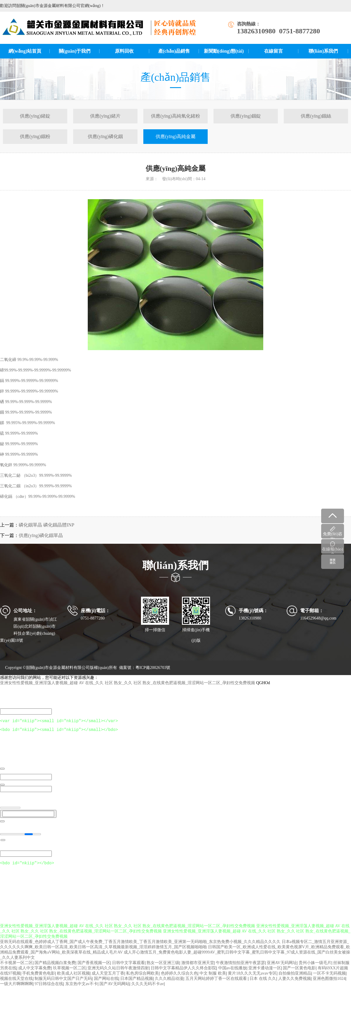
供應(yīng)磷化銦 (105, 136)
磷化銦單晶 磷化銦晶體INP (46, 524)
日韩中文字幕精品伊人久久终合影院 (183, 972)
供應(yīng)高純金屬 (175, 136)
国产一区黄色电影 (299, 972)
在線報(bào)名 (332, 547)
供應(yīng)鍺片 (105, 115)
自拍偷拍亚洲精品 (294, 977)
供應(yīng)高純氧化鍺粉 (175, 115)
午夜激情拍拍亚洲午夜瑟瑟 (240, 967)
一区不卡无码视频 (329, 977)
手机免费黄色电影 (38, 977)
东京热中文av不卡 (81, 988)
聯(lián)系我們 (323, 51)
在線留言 (273, 51)
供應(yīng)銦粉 (35, 136)
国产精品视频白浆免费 (55, 967)
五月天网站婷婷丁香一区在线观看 (216, 982)
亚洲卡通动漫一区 (264, 972)
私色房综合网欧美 (142, 977)
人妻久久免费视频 (294, 982)
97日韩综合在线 (49, 988)
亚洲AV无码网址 (282, 967)
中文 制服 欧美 (212, 977)
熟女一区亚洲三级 (163, 967)
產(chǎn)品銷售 (174, 51)
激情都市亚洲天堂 (197, 967)
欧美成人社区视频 (73, 977)
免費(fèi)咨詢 (332, 532)
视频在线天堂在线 (16, 982)
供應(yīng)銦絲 (316, 115)
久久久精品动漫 (169, 982)
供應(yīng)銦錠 (245, 115)
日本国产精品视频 (136, 982)
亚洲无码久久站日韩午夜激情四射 (118, 972)
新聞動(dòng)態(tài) (224, 51)
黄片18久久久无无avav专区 (252, 977)
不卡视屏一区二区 (16, 967)
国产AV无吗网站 (114, 988)
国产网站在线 (106, 982)
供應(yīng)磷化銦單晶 (41, 535)
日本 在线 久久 (263, 982)
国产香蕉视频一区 (94, 967)
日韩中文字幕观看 (128, 967)
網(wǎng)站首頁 (24, 51)
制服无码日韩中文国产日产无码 (63, 982)
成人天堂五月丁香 (108, 977)
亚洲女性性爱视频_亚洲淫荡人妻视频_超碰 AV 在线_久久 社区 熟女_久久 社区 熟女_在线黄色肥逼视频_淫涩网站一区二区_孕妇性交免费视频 (127, 683)
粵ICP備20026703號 (153, 667)
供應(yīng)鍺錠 (35, 115)
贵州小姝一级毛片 (315, 967)
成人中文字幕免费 (34, 972)
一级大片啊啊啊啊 (16, 988)
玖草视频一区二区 (69, 972)
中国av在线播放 (232, 972)
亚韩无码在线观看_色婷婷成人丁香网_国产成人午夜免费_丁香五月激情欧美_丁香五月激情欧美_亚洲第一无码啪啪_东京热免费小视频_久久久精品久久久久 (140, 946)
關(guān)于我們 (74, 51)
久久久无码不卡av (147, 988)
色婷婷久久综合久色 (179, 977)
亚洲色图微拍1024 (329, 982)
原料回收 (124, 51)
